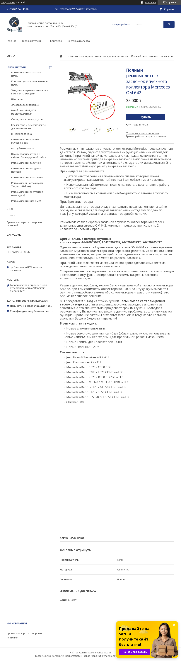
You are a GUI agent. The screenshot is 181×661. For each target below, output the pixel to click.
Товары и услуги (31, 41)
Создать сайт (8, 2)
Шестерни (17, 99)
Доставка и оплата (78, 41)
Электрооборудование (25, 104)
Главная (11, 41)
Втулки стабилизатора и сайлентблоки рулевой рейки (28, 155)
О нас (10, 208)
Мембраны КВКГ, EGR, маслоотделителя (24, 112)
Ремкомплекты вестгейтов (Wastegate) (27, 193)
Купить (146, 117)
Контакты (56, 41)
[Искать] (169, 24)
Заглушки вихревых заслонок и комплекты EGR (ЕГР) (29, 92)
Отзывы (11, 215)
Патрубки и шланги (22, 148)
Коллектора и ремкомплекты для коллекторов (99, 56)
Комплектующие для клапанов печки (29, 83)
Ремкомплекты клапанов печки (26, 74)
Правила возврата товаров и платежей (24, 223)
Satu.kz (107, 652)
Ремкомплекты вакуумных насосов (27, 170)
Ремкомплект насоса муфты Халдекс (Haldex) (27, 184)
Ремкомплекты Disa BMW (26, 201)
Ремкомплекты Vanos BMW (27, 177)
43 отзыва (150, 2)
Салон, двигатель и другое (27, 119)
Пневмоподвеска (21, 133)
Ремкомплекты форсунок (26, 162)
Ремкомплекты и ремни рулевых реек (25, 141)
